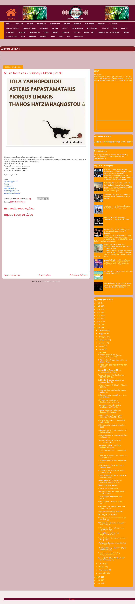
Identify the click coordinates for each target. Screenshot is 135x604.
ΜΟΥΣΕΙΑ (55, 28)
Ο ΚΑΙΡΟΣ (105, 28)
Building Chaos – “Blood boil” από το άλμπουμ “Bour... (111, 466)
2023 (99, 312)
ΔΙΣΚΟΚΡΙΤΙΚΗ (55, 24)
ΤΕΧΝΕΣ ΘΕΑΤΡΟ (11, 36)
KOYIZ (61, 36)
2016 (99, 580)
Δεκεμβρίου (103, 330)
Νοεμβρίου (103, 334)
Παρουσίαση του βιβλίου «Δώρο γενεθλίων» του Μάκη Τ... (109, 406)
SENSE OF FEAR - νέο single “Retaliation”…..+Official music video (117, 218)
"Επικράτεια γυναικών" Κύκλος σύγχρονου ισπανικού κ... (109, 554)
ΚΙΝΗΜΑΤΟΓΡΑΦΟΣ (29, 28)
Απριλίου (102, 564)
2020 (99, 322)
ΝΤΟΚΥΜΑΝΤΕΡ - (92, 28)
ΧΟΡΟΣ (52, 36)
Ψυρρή (6, 184)
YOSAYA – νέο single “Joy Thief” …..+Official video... (109, 441)
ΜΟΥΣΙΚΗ (65, 28)
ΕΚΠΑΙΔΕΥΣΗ (113, 24)
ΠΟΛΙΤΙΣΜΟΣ (10, 32)
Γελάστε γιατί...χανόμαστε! (107, 515)
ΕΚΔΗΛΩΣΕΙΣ (89, 24)
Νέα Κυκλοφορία (77, 28)
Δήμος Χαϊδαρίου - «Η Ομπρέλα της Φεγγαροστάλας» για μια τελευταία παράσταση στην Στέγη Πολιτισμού (117, 262)
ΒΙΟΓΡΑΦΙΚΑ (18, 24)
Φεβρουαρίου (103, 570)
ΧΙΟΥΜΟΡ (43, 36)
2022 (99, 315)
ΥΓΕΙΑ (23, 36)
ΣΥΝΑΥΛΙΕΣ (76, 32)
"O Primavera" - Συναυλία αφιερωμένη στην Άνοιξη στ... (111, 524)
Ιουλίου (101, 346)
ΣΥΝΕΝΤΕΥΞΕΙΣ (89, 32)
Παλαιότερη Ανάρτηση (78, 275)
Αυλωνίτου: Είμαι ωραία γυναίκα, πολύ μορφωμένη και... (111, 507)
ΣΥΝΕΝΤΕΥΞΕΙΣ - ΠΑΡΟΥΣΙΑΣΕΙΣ (108, 32)
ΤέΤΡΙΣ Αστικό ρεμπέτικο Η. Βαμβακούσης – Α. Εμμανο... (109, 401)
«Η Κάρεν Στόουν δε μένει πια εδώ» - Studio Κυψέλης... (111, 471)
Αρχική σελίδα (45, 275)
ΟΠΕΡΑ (115, 28)
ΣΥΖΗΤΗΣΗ (65, 32)
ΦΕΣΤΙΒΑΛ (32, 36)
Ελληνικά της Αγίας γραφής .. (108, 485)
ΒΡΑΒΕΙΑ (30, 24)
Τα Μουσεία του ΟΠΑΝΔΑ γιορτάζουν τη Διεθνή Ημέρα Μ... (112, 431)
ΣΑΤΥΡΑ (55, 32)
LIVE (68, 36)
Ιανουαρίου (103, 573)
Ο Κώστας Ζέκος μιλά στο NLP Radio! (117, 183)
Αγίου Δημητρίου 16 (11, 182)
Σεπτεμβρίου (103, 340)
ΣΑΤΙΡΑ (46, 32)
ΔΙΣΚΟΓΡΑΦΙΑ (41, 24)
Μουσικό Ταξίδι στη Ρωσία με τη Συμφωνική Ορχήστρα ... (109, 411)
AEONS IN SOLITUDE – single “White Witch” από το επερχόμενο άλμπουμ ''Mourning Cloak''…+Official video (117, 285)
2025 (99, 306)
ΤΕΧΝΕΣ (126, 32)
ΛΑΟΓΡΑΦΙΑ (43, 28)
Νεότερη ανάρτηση (12, 275)
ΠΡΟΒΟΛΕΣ (22, 32)
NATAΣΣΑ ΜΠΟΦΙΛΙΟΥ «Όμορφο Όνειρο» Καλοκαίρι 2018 (110, 356)
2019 (99, 325)
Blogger (71, 599)
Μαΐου (101, 352)
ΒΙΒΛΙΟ (8, 24)
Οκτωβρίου (103, 337)
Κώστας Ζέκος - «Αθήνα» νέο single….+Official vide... (108, 534)
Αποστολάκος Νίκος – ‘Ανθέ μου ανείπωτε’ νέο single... (109, 446)
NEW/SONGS (78, 36)
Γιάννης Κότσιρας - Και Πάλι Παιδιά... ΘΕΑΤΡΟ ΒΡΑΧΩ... (111, 376)
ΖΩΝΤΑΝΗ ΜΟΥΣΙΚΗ (12, 28)
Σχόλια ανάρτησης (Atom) (51, 281)
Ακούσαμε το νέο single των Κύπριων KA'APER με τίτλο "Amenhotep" (117, 207)
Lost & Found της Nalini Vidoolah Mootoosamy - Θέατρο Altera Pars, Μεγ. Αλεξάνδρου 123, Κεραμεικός (118, 171)
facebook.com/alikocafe (12, 193)
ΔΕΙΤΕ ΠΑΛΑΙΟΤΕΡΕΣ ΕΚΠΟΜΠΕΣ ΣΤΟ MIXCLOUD (113, 142)
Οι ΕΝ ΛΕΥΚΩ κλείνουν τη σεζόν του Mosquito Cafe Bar (111, 381)
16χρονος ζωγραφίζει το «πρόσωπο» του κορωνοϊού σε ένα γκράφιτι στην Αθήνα (117, 196)
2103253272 (8, 186)
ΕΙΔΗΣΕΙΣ (67, 24)
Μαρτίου (102, 567)
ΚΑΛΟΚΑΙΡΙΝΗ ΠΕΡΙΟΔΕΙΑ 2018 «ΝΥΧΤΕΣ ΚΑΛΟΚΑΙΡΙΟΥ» (110, 481)
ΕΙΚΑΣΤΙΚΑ (77, 24)
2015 (99, 583)
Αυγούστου (103, 343)
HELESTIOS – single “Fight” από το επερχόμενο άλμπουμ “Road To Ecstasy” (116, 231)
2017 (99, 577)
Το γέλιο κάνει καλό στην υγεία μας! (110, 511)
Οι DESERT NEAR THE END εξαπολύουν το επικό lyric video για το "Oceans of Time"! (117, 246)
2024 (99, 309)
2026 (99, 303)
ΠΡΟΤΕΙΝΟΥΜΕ (35, 32)
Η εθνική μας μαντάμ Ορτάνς (108, 488)
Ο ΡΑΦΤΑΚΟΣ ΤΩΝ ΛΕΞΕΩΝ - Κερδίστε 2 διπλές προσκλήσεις (118, 272)
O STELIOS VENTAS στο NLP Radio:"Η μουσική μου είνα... (112, 476)
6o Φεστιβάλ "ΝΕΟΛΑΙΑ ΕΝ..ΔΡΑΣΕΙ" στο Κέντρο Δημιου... (111, 559)
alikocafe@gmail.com (11, 191)
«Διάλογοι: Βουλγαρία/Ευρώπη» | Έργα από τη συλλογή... (112, 549)
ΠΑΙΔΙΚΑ (124, 28)
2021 (99, 318)
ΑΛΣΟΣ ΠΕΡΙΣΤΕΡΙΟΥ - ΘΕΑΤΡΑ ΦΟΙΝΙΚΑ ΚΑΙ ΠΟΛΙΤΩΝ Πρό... (110, 416)
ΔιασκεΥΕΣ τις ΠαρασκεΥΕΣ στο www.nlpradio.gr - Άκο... (109, 371)
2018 (99, 328)
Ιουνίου (101, 349)
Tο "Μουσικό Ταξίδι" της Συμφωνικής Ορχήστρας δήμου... (111, 529)
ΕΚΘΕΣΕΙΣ (101, 24)
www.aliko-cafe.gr (10, 188)
